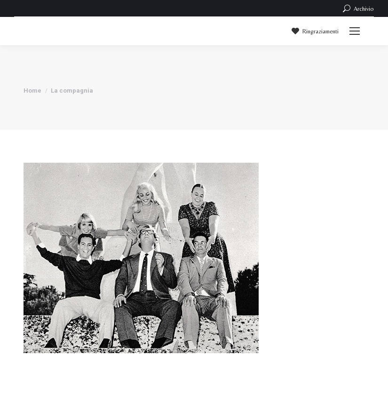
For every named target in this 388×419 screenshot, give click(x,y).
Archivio (357, 8)
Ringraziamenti (314, 31)
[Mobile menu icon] (354, 31)
